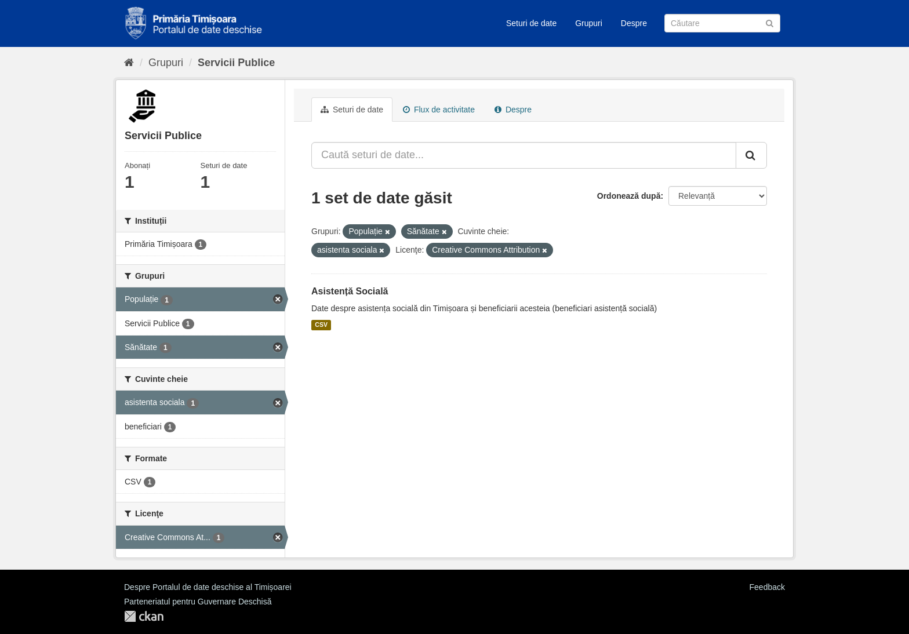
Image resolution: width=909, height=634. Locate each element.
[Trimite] (770, 22)
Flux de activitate (439, 109)
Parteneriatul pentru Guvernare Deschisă (197, 601)
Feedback (767, 587)
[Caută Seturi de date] (722, 23)
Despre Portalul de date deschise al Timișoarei (208, 587)
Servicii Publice (236, 62)
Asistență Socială (349, 291)
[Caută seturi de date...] (523, 155)
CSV (321, 325)
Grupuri (588, 23)
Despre (634, 23)
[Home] (129, 62)
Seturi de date (531, 23)
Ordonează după (629, 196)
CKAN (143, 616)
